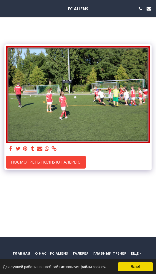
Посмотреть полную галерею (46, 162)
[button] (6, 8)
